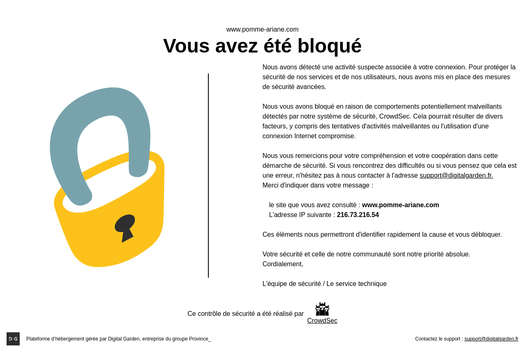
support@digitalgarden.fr (491, 339)
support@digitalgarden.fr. (456, 175)
